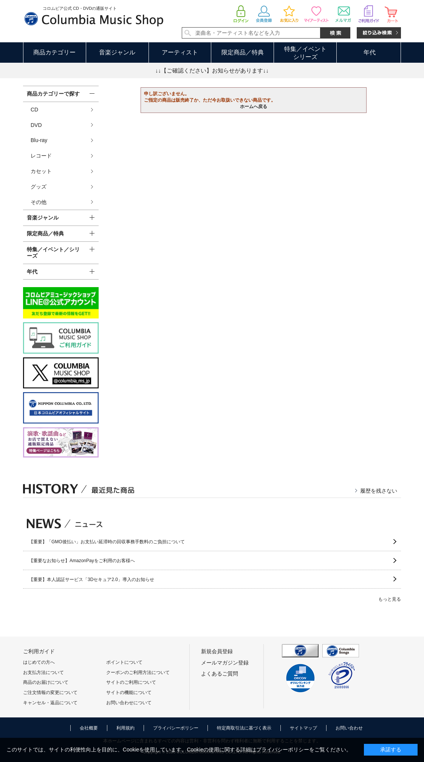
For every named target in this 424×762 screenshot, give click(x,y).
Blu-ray (39, 140)
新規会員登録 (217, 651)
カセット (41, 171)
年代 (370, 52)
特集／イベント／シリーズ (53, 252)
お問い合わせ (349, 728)
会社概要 (89, 728)
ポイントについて (124, 662)
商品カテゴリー (54, 52)
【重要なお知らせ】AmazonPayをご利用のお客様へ (82, 560)
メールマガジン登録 (225, 663)
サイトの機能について (129, 692)
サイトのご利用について (131, 682)
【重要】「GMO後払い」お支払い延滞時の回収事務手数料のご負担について (107, 541)
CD (34, 110)
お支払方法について (43, 672)
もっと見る (389, 599)
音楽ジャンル (117, 52)
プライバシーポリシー (175, 728)
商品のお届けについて (45, 682)
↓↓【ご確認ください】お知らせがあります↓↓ (212, 70)
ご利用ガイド (39, 651)
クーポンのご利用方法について (138, 672)
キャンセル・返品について (50, 702)
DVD (36, 125)
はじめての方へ (39, 662)
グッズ (38, 187)
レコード (41, 156)
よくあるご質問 (219, 674)
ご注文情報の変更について (50, 692)
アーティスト (180, 52)
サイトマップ (303, 728)
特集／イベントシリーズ (305, 53)
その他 (38, 202)
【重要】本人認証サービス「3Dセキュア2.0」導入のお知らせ (91, 579)
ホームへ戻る (253, 106)
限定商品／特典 (242, 52)
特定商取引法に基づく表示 (244, 728)
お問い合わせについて (129, 702)
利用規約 (125, 728)
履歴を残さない (378, 491)
